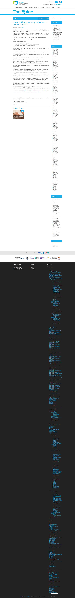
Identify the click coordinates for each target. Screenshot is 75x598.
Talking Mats (54, 483)
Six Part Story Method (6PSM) (57, 443)
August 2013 (55, 128)
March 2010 (55, 171)
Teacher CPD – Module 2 (52, 539)
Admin (23, 27)
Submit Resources (51, 536)
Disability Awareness (56, 222)
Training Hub (50, 557)
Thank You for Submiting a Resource (54, 543)
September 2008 (55, 183)
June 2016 (54, 93)
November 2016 (55, 89)
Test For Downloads (51, 542)
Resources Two (51, 523)
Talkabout (54, 482)
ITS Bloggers (40, 18)
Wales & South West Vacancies (57, 311)
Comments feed (55, 245)
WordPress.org (55, 246)
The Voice (47, 18)
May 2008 (54, 187)
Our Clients (31, 7)
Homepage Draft (51, 402)
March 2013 (55, 133)
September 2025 (55, 52)
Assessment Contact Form (52, 269)
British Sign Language (52, 279)
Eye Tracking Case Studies (52, 400)
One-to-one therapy (55, 447)
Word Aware (54, 489)
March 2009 (55, 177)
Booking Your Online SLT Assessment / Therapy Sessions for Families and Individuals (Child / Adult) (55, 275)
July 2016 (54, 92)
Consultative (54, 445)
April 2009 (54, 176)
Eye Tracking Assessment (54, 416)
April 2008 (54, 188)
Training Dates (51, 556)
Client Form (50, 329)
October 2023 (55, 60)
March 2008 (55, 189)
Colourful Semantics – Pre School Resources (55, 341)
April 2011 (54, 158)
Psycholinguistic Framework (57, 472)
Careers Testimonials (56, 319)
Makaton (54, 468)
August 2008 (55, 184)
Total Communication (56, 486)
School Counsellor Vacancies (53, 524)
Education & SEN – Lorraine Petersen (54, 572)
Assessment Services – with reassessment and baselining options (57, 496)
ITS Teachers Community (52, 409)
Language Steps (55, 467)
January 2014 (55, 123)
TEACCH (54, 484)
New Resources (51, 427)
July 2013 (54, 129)
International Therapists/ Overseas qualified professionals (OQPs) (56, 321)
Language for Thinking (56, 466)
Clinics (47, 2)
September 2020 (55, 66)
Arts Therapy (55, 223)
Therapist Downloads (52, 550)
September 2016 (55, 91)
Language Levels (51, 410)
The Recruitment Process (54, 313)
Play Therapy (55, 441)
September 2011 (55, 152)
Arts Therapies (55, 413)
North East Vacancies (56, 307)
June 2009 (54, 174)
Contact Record (51, 564)
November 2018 (55, 76)
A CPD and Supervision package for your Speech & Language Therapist (57, 493)
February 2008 (55, 190)
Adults (52, 404)
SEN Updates (55, 211)
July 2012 (54, 141)
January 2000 (55, 191)
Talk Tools (54, 481)
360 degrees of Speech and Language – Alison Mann (56, 199)
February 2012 (55, 147)
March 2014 (55, 121)
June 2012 (54, 142)
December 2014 (55, 111)
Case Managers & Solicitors (18, 268)
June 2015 (54, 104)
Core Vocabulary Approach (56, 461)
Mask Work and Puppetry (56, 438)
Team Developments (51, 589)
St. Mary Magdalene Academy (53, 535)
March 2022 (55, 62)
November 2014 (55, 112)
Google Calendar (51, 565)
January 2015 (55, 110)
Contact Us (58, 7)
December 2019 (55, 72)
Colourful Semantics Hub (52, 367)
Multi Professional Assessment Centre (56, 417)
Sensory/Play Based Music (56, 442)
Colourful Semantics (56, 459)
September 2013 (55, 127)
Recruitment (55, 233)
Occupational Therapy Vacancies (53, 432)
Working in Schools (55, 299)
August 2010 (55, 166)
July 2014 (54, 116)
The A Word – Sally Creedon (53, 574)
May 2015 (54, 105)
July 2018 (54, 78)
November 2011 (55, 150)
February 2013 (55, 134)
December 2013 (55, 124)
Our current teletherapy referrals (53, 517)
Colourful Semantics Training (57, 498)
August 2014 (55, 115)
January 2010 (55, 172)
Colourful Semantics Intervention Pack (54, 368)
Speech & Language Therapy (55, 419)
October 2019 (55, 74)
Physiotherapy (55, 415)
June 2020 (54, 67)
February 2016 (55, 98)
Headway (54, 514)
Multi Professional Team (52, 426)
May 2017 (54, 85)
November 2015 (55, 101)
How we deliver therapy (54, 444)
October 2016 (55, 90)
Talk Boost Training (55, 510)
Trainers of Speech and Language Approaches (55, 554)
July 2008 (54, 185)
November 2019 (55, 73)
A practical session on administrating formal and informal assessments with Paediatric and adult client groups (56, 293)
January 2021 (55, 65)
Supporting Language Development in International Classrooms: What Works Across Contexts (57, 39)
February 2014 (55, 122)
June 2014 (54, 117)
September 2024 (55, 55)
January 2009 (55, 178)
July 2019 (54, 75)
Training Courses (51, 588)
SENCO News (51, 527)
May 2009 (54, 175)
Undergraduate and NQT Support (53, 558)
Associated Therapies (54, 412)
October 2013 (55, 126)
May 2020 (54, 68)
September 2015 (55, 102)
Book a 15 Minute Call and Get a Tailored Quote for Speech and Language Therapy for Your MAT (55, 272)
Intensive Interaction (56, 465)
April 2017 (54, 86)
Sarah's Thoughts (55, 204)
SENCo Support (51, 528)
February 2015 (55, 109)
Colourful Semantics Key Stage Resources (55, 369)
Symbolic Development (56, 479)
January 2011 (55, 161)
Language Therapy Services (53, 411)
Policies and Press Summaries (53, 592)
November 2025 (55, 51)
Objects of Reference (56, 469)
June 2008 (54, 186)
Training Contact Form (52, 555)
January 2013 (55, 135)
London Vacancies (55, 305)
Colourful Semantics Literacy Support (54, 372)
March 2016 (55, 97)
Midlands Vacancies (55, 306)
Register (50, 521)
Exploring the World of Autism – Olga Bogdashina (56, 213)
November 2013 (55, 125)
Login (49, 423)
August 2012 (55, 140)
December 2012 (55, 136)
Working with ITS (55, 300)
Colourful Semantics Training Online (54, 385)
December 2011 (55, 149)
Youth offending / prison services (53, 563)
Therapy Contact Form (52, 553)
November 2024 (55, 54)
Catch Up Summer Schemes (55, 529)
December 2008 (55, 179)
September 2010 (55, 165)
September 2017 (55, 84)
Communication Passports (56, 460)
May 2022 (54, 61)
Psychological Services (54, 418)
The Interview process (56, 315)
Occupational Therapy (56, 224)
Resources (48, 7)
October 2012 (55, 138)
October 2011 (55, 151)
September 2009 (55, 173)
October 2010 (55, 164)
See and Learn (55, 474)
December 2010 (55, 162)
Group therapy (55, 446)
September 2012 (55, 139)
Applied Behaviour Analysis (57, 454)
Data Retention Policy (52, 397)
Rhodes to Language (56, 473)
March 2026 (55, 48)
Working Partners (55, 234)
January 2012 (55, 148)
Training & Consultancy (18, 7)
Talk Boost (54, 480)
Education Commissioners (54, 391)
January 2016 (55, 99)
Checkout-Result (51, 328)
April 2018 (54, 79)
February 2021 (55, 64)
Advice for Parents (56, 207)
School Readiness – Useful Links (53, 526)
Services (25, 7)
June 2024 (54, 56)
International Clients (53, 405)
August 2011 (55, 153)
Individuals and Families (17, 267)
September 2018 (55, 77)
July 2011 (54, 154)
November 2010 (55, 163)
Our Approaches (51, 433)
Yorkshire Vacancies (56, 312)
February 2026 (55, 49)
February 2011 (55, 160)
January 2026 (55, 50)
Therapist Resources (52, 551)
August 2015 (55, 103)
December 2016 (55, 88)
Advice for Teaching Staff (52, 580)
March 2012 (55, 146)
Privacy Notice (28, 596)
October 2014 (55, 113)
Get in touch (32, 268)
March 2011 (55, 159)
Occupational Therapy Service (53, 431)
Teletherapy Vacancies (52, 540)
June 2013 (54, 130)
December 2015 (55, 100)
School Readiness (51, 525)
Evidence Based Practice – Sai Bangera (54, 586)
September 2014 (55, 114)
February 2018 (55, 80)
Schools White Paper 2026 (57, 32)
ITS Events (54, 229)
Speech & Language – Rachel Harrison (54, 581)
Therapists (42, 7)
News (45, 2)
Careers (52, 7)
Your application (55, 316)
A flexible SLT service (56, 494)
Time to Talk (54, 485)
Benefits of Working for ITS (56, 318)
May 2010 (54, 170)
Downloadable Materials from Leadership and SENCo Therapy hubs (57, 500)
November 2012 (55, 137)
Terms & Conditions (51, 541)
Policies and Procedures (52, 566)
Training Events (55, 511)
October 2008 (55, 182)
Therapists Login (33, 269)
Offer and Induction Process (57, 314)
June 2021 (54, 63)
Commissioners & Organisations (18, 269)
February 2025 (55, 53)
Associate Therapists (52, 270)
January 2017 (55, 87)
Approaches (36, 7)
